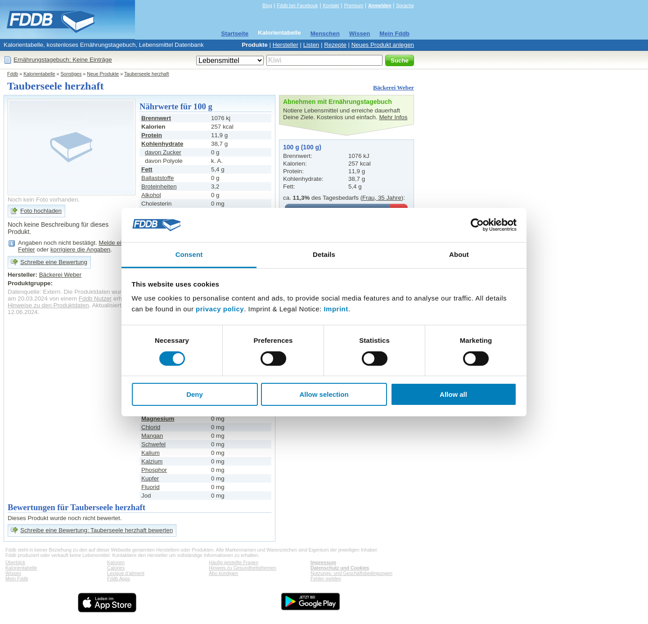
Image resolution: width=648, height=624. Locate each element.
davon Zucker (163, 152)
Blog (267, 5)
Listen (311, 44)
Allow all (453, 394)
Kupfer (150, 478)
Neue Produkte (103, 73)
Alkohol (151, 195)
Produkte (255, 44)
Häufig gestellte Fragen (233, 562)
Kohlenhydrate (162, 143)
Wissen (359, 33)
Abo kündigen (223, 573)
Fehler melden (325, 578)
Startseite (234, 33)
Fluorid (150, 487)
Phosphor (154, 470)
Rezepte (335, 44)
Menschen (325, 33)
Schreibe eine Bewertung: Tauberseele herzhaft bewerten (96, 530)
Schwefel (153, 444)
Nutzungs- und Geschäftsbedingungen (351, 573)
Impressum (323, 562)
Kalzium (151, 461)
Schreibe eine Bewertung (53, 262)
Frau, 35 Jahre (381, 197)
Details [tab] (324, 254)
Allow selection (323, 394)
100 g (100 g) (302, 147)
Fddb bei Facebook (297, 5)
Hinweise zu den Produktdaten (48, 305)
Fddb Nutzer (95, 298)
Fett (146, 169)
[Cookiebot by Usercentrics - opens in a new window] (477, 225)
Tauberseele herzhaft (146, 73)
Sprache (405, 5)
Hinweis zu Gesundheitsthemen (242, 567)
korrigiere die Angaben (80, 249)
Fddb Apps (118, 578)
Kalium (150, 452)
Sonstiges (71, 73)
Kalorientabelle (279, 32)
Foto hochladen (41, 210)
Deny (194, 394)
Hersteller (285, 44)
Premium (353, 5)
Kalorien (116, 562)
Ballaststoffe (157, 178)
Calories (116, 567)
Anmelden (380, 5)
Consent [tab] (189, 254)
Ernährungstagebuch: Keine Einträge (63, 59)
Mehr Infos (393, 117)
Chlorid (150, 427)
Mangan (152, 435)
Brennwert (156, 118)
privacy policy (220, 309)
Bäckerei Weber (393, 87)
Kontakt (331, 5)
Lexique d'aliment (125, 573)
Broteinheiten (159, 186)
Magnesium (157, 418)
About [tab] (459, 254)
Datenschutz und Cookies (339, 567)
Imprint (336, 309)
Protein (151, 135)
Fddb (12, 73)
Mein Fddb (394, 33)
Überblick (15, 562)
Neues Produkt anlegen (382, 44)
